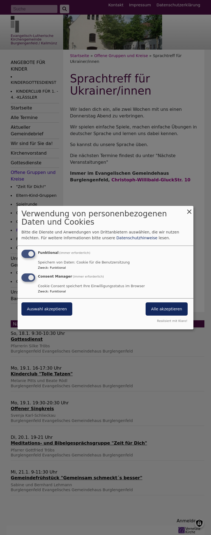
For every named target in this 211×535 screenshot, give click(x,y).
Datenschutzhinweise (136, 238)
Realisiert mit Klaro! (172, 321)
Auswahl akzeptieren (47, 309)
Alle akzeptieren (166, 309)
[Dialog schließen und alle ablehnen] (189, 209)
